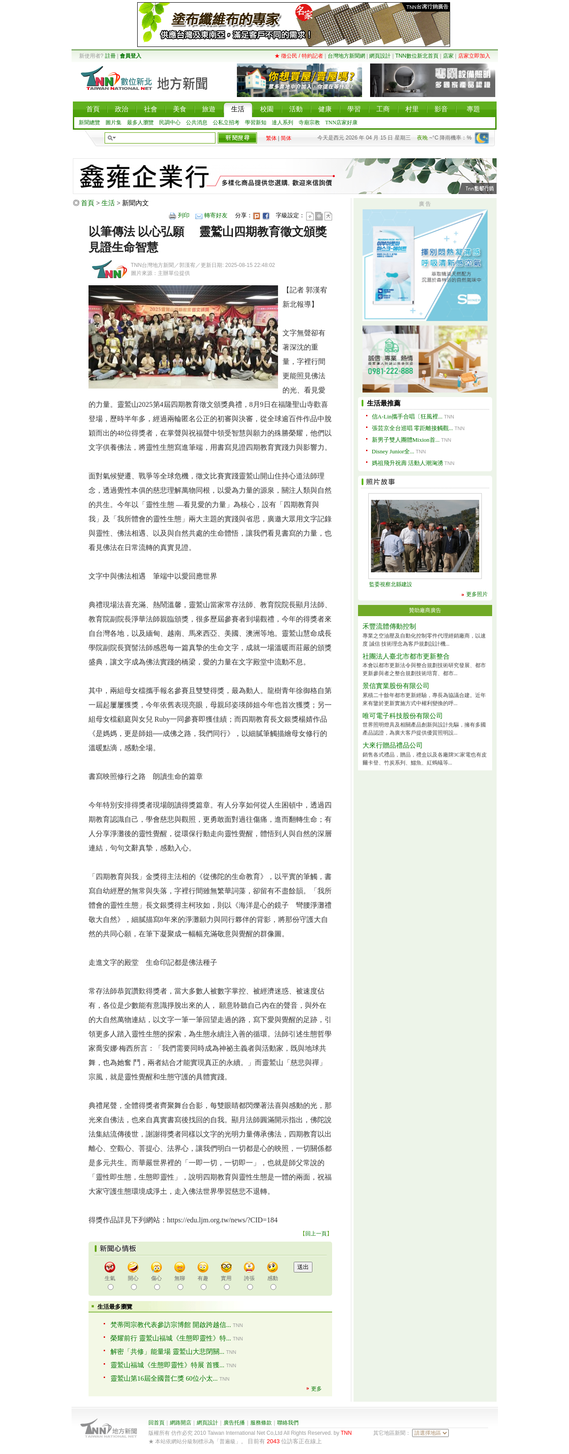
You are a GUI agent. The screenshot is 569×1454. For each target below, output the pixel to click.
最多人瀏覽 (140, 122)
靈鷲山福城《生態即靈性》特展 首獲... (167, 1365)
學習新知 (255, 122)
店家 (448, 56)
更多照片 (477, 594)
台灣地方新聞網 (346, 56)
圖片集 (113, 122)
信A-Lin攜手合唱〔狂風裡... (407, 416)
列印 (184, 215)
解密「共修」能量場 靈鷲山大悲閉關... (167, 1351)
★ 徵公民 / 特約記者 (298, 56)
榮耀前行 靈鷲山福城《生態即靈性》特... (170, 1338)
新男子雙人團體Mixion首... (406, 439)
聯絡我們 (288, 1423)
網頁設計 (380, 56)
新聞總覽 (89, 122)
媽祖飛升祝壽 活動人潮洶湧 (407, 463)
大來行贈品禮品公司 (392, 745)
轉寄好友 (216, 215)
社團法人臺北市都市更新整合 (406, 656)
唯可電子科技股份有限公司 (402, 715)
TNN (346, 1433)
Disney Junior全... (393, 451)
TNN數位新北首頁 (416, 56)
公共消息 (196, 122)
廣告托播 (234, 1423)
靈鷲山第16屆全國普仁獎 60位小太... (164, 1378)
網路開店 (180, 1423)
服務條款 (261, 1423)
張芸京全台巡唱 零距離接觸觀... (412, 428)
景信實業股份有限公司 (396, 685)
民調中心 (170, 122)
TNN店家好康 (341, 122)
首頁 (87, 203)
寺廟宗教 (309, 122)
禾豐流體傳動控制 (389, 626)
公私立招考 (226, 122)
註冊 (110, 56)
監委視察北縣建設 (390, 584)
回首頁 (156, 1423)
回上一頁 (316, 1233)
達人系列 (282, 122)
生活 (108, 203)
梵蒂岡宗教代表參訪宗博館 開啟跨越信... (170, 1324)
